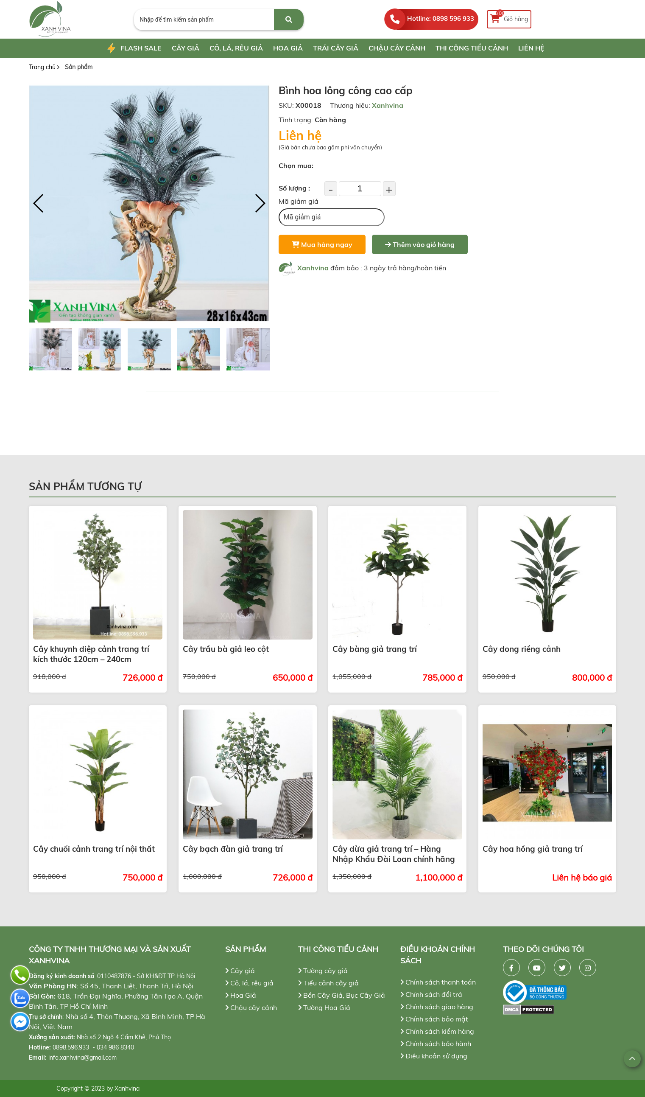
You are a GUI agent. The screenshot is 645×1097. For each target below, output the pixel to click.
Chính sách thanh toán (438, 982)
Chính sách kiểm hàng (437, 1031)
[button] (259, 203)
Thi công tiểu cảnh (472, 48)
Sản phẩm (78, 67)
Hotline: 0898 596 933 (440, 18)
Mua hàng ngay (322, 244)
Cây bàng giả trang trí (374, 649)
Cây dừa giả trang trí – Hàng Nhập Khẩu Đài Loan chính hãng (393, 854)
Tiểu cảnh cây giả (328, 983)
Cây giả (185, 48)
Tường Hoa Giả (324, 1007)
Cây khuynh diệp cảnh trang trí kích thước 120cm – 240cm (91, 654)
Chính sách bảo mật (434, 1019)
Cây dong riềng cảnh (522, 649)
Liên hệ (531, 48)
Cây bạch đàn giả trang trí (233, 849)
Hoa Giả (288, 48)
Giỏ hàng (509, 17)
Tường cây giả (323, 970)
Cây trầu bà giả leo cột (226, 649)
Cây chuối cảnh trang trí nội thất (94, 849)
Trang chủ (42, 67)
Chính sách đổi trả (431, 994)
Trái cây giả (335, 48)
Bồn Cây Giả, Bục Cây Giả (341, 995)
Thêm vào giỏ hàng (420, 244)
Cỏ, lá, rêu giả (236, 48)
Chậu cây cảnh (397, 48)
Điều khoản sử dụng (433, 1056)
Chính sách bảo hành (435, 1043)
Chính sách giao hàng (436, 1006)
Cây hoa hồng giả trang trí (533, 849)
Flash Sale (133, 48)
